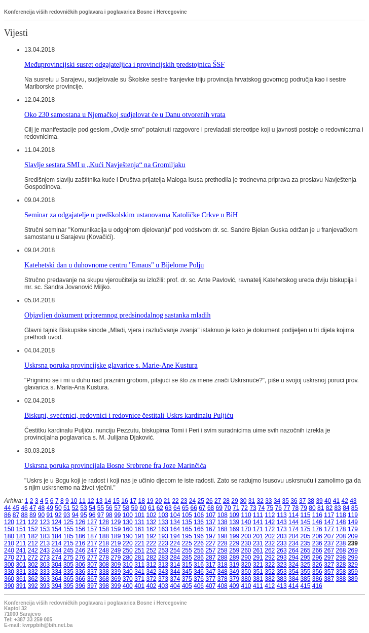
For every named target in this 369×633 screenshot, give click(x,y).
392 (33, 585)
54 (92, 507)
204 (293, 536)
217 (92, 543)
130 (128, 522)
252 (151, 550)
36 (293, 500)
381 (258, 578)
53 (83, 507)
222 (151, 543)
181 (21, 536)
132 (151, 522)
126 (80, 522)
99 (117, 515)
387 (329, 578)
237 (329, 543)
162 (151, 529)
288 (222, 557)
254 (175, 550)
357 (329, 571)
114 (293, 515)
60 (142, 507)
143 (282, 522)
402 (151, 585)
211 (21, 543)
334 (57, 571)
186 (80, 536)
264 (293, 550)
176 (317, 529)
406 (199, 585)
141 (258, 522)
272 (33, 557)
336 (80, 571)
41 (336, 500)
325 (305, 564)
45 (16, 507)
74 (261, 507)
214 (57, 543)
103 (163, 515)
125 (68, 522)
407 (210, 585)
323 (282, 564)
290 (246, 557)
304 (57, 564)
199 (234, 536)
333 (45, 571)
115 (305, 515)
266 (317, 550)
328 (341, 564)
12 (90, 500)
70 (227, 507)
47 (32, 507)
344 (175, 571)
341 (139, 571)
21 (167, 500)
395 (68, 585)
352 (270, 571)
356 (317, 571)
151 (21, 529)
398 (104, 585)
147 (329, 522)
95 (83, 515)
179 (353, 529)
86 (7, 515)
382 (270, 578)
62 (160, 507)
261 (258, 550)
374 (175, 578)
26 (209, 500)
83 (337, 507)
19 (149, 500)
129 (115, 522)
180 (9, 536)
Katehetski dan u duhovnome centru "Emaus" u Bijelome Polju (114, 265)
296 (317, 557)
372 (151, 578)
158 (104, 529)
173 (282, 529)
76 (278, 507)
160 (128, 529)
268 (341, 550)
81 (320, 507)
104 (175, 515)
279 (115, 557)
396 (80, 585)
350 (246, 571)
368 (104, 578)
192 (151, 536)
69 (219, 507)
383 (282, 578)
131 (139, 522)
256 (199, 550)
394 (57, 585)
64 (176, 507)
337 (92, 571)
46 (24, 507)
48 (41, 507)
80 (312, 507)
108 (222, 515)
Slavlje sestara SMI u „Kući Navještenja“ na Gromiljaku (105, 165)
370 (128, 578)
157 (92, 529)
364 (57, 578)
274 (57, 557)
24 (192, 500)
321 (258, 564)
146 (317, 522)
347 (210, 571)
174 (293, 529)
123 (45, 522)
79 (304, 507)
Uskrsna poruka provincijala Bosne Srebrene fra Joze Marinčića (115, 465)
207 (329, 536)
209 (353, 536)
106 (199, 515)
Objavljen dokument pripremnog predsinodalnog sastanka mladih (117, 315)
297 (329, 557)
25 (201, 500)
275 (68, 557)
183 (45, 536)
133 (163, 522)
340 (128, 571)
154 (57, 529)
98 (108, 515)
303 (45, 564)
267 (329, 550)
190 (128, 536)
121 (21, 522)
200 (246, 536)
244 (57, 550)
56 (108, 507)
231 (258, 543)
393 (45, 585)
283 (163, 557)
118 (341, 515)
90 (41, 515)
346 (199, 571)
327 (329, 564)
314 (175, 564)
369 (115, 578)
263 (282, 550)
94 (75, 515)
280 (128, 557)
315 (187, 564)
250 (128, 550)
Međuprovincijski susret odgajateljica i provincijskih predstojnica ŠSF (124, 64)
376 (199, 578)
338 (104, 571)
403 (163, 585)
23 (183, 500)
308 (104, 564)
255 (187, 550)
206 (317, 536)
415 (305, 585)
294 (293, 557)
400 (128, 585)
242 (33, 550)
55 (100, 507)
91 (50, 515)
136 (199, 522)
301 (21, 564)
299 (353, 557)
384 (293, 578)
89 (32, 515)
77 (286, 507)
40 (327, 500)
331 (21, 571)
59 (134, 507)
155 (68, 529)
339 (115, 571)
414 (293, 585)
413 (282, 585)
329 (353, 564)
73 (252, 507)
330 (9, 571)
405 (187, 585)
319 (234, 564)
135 (187, 522)
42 (344, 500)
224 (175, 543)
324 (293, 564)
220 (128, 543)
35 (285, 500)
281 (139, 557)
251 (139, 550)
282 (151, 557)
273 (45, 557)
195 (187, 536)
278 (104, 557)
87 (16, 515)
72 (244, 507)
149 (353, 522)
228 (222, 543)
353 (282, 571)
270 (9, 557)
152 (33, 529)
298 (341, 557)
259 (234, 550)
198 (222, 536)
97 (100, 515)
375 (187, 578)
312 (151, 564)
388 (341, 578)
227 (210, 543)
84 (346, 507)
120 (9, 522)
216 (80, 543)
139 (234, 522)
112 (270, 515)
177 (329, 529)
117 (329, 515)
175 (305, 529)
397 (92, 585)
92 (58, 515)
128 (104, 522)
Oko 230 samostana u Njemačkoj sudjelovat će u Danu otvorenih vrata (125, 114)
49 (50, 507)
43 (353, 500)
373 (163, 578)
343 (163, 571)
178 (341, 529)
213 (45, 543)
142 (270, 522)
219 (115, 543)
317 (210, 564)
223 (163, 543)
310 (128, 564)
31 (251, 500)
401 (139, 585)
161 (139, 529)
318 (222, 564)
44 (7, 507)
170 (246, 529)
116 (317, 515)
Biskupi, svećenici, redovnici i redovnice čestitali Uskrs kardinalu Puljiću (128, 415)
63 (168, 507)
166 (199, 529)
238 (341, 543)
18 (141, 500)
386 (317, 578)
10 (73, 500)
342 (151, 571)
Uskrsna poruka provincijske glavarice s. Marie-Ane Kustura (111, 365)
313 (163, 564)
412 (270, 585)
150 (9, 529)
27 (217, 500)
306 (80, 564)
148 (341, 522)
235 (305, 543)
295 (305, 557)
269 (353, 550)
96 (92, 515)
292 (270, 557)
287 (210, 557)
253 (163, 550)
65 (185, 507)
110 (246, 515)
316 (199, 564)
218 (104, 543)
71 (236, 507)
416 (317, 585)
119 (353, 515)
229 (234, 543)
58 (126, 507)
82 (329, 507)
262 (270, 550)
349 (234, 571)
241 (21, 550)
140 (246, 522)
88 (24, 515)
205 (305, 536)
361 (21, 578)
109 (234, 515)
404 (175, 585)
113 (282, 515)
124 (57, 522)
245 (68, 550)
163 (163, 529)
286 (199, 557)
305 (68, 564)
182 (33, 536)
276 (80, 557)
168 (222, 529)
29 (234, 500)
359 (353, 571)
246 (80, 550)
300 (9, 564)
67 (202, 507)
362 (33, 578)
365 (68, 578)
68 (210, 507)
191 (139, 536)
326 (317, 564)
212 (33, 543)
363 (45, 578)
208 (341, 536)
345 (187, 571)
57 (117, 507)
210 (9, 543)
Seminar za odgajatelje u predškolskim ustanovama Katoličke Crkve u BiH (131, 215)
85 (354, 507)
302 (33, 564)
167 (210, 529)
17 (133, 500)
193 (163, 536)
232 (270, 543)
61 (151, 507)
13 (99, 500)
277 (92, 557)
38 (311, 500)
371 (139, 578)
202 (270, 536)
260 (246, 550)
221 (139, 543)
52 (75, 507)
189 (115, 536)
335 (68, 571)
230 (246, 543)
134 (175, 522)
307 (92, 564)
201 (258, 536)
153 (45, 529)
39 (319, 500)
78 (295, 507)
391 (21, 585)
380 (246, 578)
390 (9, 585)
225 (187, 543)
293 (282, 557)
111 (258, 515)
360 (9, 578)
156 (80, 529)
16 (124, 500)
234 (293, 543)
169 (234, 529)
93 (66, 515)
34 (277, 500)
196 (199, 536)
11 (82, 500)
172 (270, 529)
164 (175, 529)
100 (128, 515)
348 (222, 571)
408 (222, 585)
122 (33, 522)
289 (234, 557)
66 (193, 507)
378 (222, 578)
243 (45, 550)
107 (210, 515)
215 (68, 543)
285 (187, 557)
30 (243, 500)
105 (187, 515)
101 (139, 515)
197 (210, 536)
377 (210, 578)
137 (210, 522)
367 (92, 578)
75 (270, 507)
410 (246, 585)
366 (80, 578)
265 (305, 550)
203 (282, 536)
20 (158, 500)
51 (66, 507)
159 (115, 529)
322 (270, 564)
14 (107, 500)
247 (92, 550)
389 (353, 578)
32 (259, 500)
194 (175, 536)
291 (258, 557)
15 (116, 500)
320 (246, 564)
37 (302, 500)
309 (115, 564)
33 (268, 500)
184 (57, 536)
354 (293, 571)
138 (222, 522)
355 (305, 571)
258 (222, 550)
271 (21, 557)
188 (104, 536)
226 (199, 543)
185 (68, 536)
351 (258, 571)
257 (210, 550)
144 (293, 522)
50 (58, 507)
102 (151, 515)
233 (282, 543)
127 (92, 522)
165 (187, 529)
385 (305, 578)
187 (92, 536)
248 (104, 550)
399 (115, 585)
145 (305, 522)
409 (234, 585)
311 (139, 564)
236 (317, 543)
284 (175, 557)
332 (33, 571)
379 (234, 578)
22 (175, 500)
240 (9, 550)
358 (341, 571)
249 (115, 550)
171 (258, 529)
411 (258, 585)
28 (226, 500)
